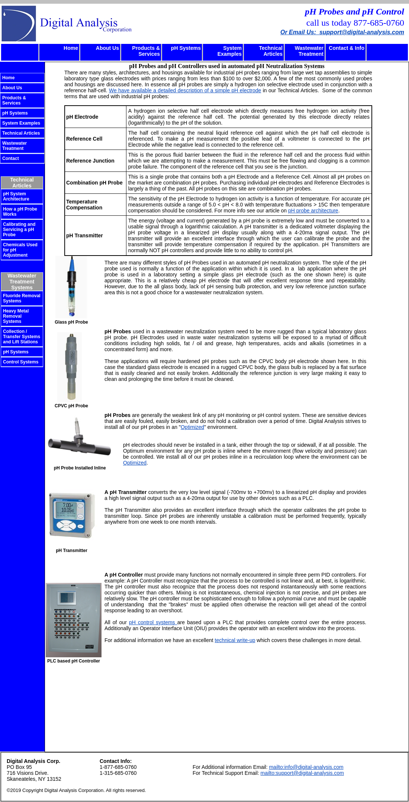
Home (71, 48)
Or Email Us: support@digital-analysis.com (342, 32)
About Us (107, 48)
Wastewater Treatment (309, 51)
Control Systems (20, 362)
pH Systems (186, 48)
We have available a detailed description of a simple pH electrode (185, 90)
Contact (10, 158)
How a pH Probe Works (20, 211)
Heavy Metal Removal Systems (16, 316)
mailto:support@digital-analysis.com (302, 773)
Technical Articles (271, 51)
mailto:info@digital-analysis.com (306, 767)
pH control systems (153, 622)
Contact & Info (346, 48)
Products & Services (146, 51)
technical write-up (235, 640)
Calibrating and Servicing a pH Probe (19, 229)
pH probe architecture (313, 211)
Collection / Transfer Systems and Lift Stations (21, 336)
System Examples (230, 51)
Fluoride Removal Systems (22, 298)
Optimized (192, 427)
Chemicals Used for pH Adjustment (20, 250)
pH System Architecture (16, 196)
